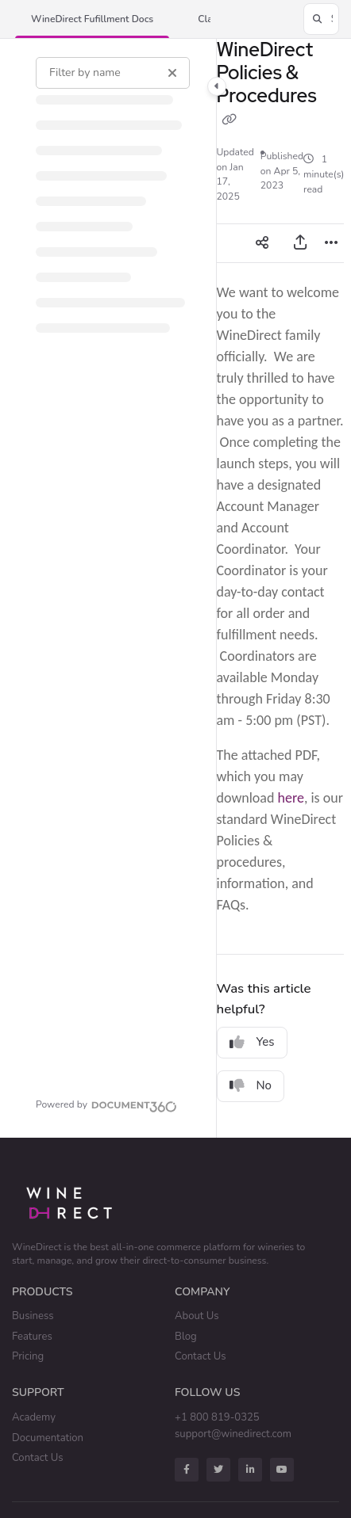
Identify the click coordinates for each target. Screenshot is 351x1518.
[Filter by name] (113, 73)
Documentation (47, 1438)
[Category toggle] (216, 86)
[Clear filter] (172, 72)
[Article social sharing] (262, 243)
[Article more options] (331, 243)
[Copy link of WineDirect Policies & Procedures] (229, 120)
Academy (34, 1417)
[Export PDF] (300, 243)
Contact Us (200, 1356)
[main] (281, 588)
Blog (186, 1336)
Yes (252, 1042)
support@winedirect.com (233, 1434)
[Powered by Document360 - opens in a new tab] (106, 1104)
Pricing (28, 1356)
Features (32, 1336)
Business (33, 1316)
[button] (92, 19)
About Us (197, 1316)
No (251, 1085)
